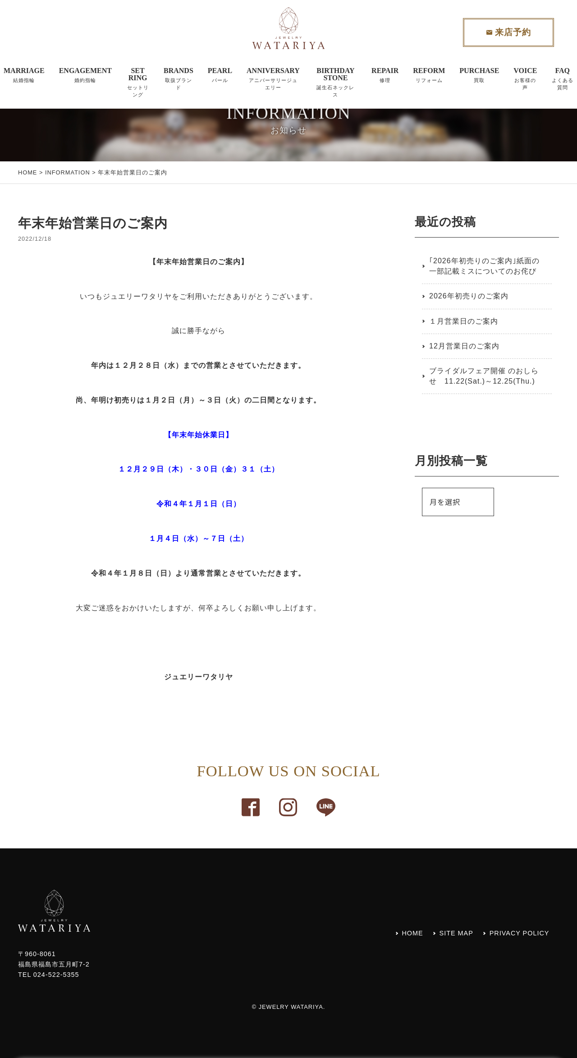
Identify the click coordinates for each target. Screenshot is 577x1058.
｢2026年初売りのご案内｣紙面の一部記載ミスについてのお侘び (484, 266)
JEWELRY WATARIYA (291, 1006)
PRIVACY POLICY (520, 933)
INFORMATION (67, 172)
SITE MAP (456, 933)
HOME (27, 172)
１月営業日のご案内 (463, 321)
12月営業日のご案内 (464, 346)
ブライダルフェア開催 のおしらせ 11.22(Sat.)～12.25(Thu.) (484, 376)
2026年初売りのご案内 (468, 296)
